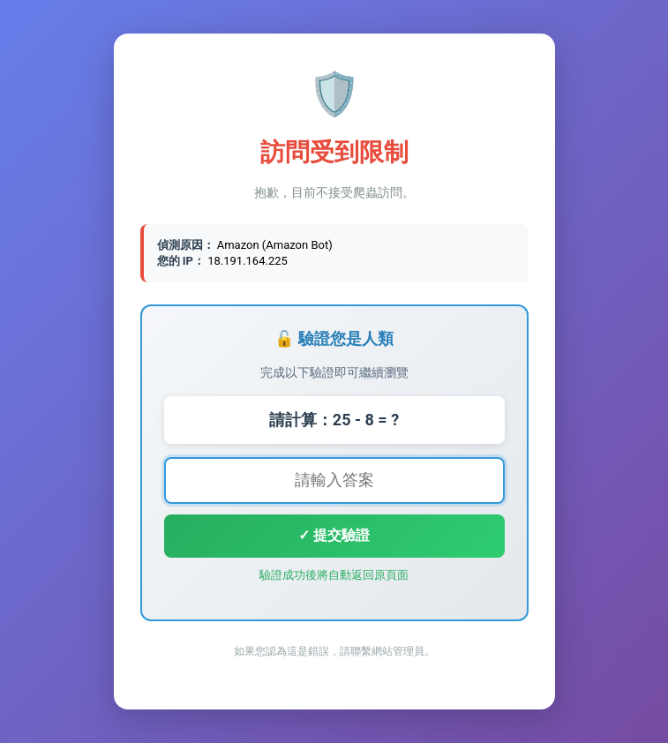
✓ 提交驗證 (334, 535)
